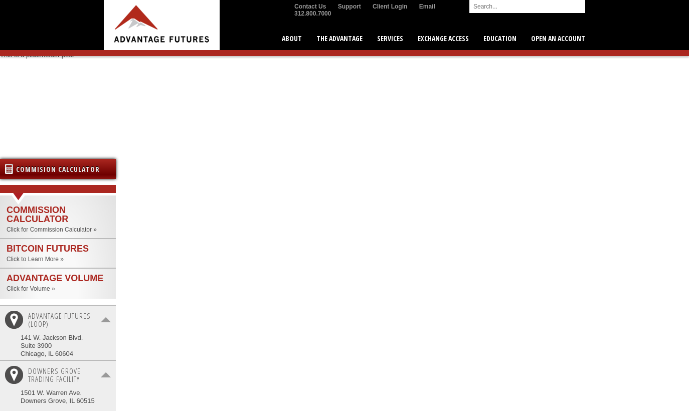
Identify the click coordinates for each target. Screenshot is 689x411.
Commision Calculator (58, 169)
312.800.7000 (312, 13)
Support (349, 6)
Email (427, 6)
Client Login (390, 6)
